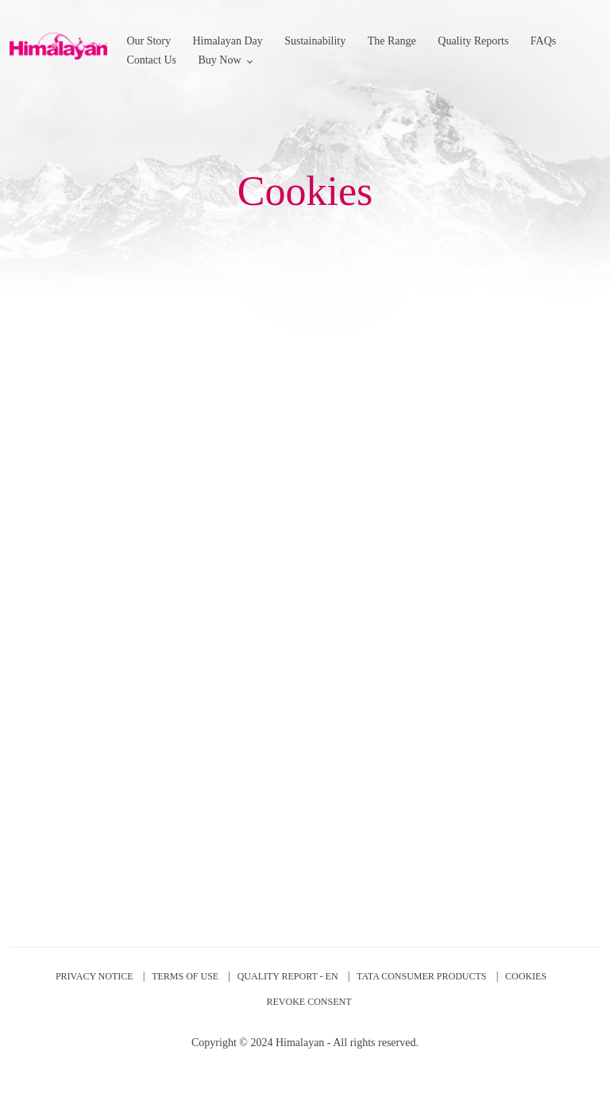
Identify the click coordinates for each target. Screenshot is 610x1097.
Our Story (148, 41)
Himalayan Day (228, 41)
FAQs (543, 41)
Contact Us (151, 60)
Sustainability (315, 41)
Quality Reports (473, 41)
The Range (392, 41)
